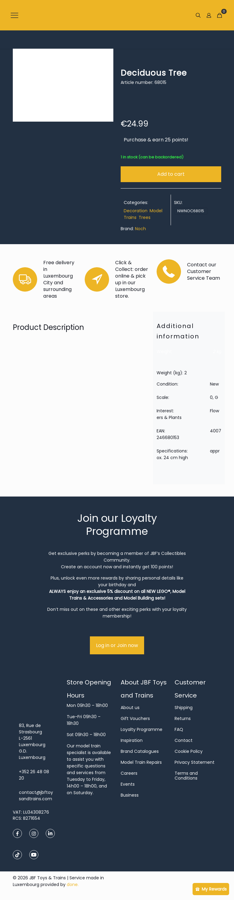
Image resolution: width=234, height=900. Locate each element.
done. (73, 884)
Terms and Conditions (186, 775)
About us (130, 707)
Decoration (135, 211)
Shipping (184, 707)
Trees (145, 217)
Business (130, 795)
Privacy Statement (194, 762)
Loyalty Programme (141, 729)
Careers (129, 773)
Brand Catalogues (140, 751)
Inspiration (132, 740)
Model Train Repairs (141, 762)
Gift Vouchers (135, 718)
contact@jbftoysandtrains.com (36, 795)
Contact (184, 740)
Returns (183, 718)
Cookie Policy (189, 751)
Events (128, 784)
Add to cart (171, 174)
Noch (140, 229)
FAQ (179, 729)
